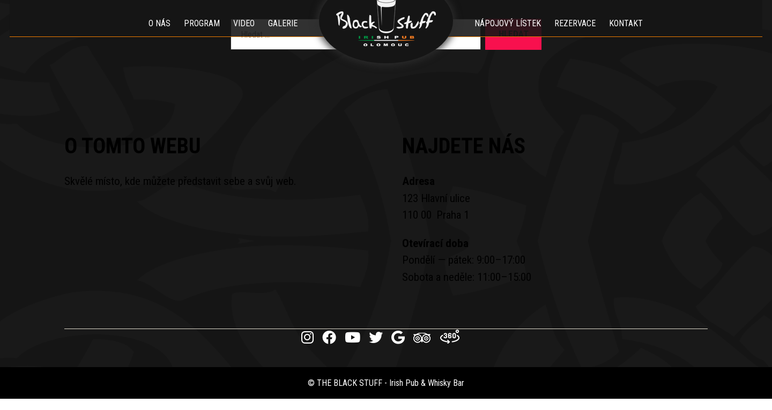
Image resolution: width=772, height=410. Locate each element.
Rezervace (575, 34)
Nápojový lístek (507, 34)
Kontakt (626, 34)
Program (202, 34)
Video (244, 34)
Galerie (283, 34)
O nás (159, 34)
